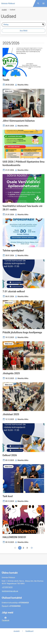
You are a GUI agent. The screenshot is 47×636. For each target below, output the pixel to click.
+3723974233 (7, 587)
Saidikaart (29, 631)
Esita (43, 24)
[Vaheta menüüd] (43, 3)
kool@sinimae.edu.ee (10, 591)
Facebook (5, 618)
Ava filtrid (23, 31)
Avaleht (4, 10)
